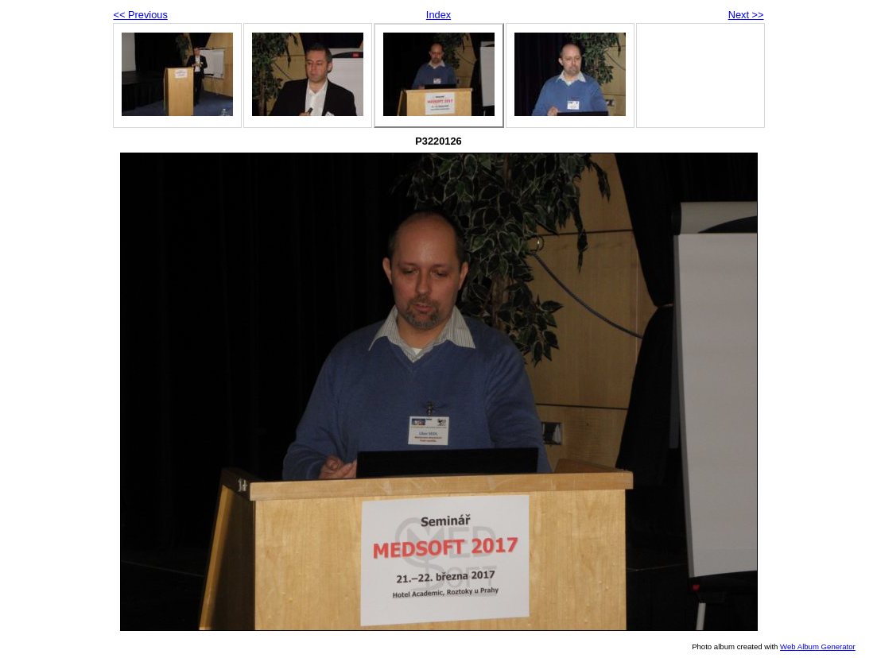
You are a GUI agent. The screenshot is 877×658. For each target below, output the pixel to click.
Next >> (746, 15)
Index (438, 15)
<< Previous (141, 15)
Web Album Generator (818, 646)
